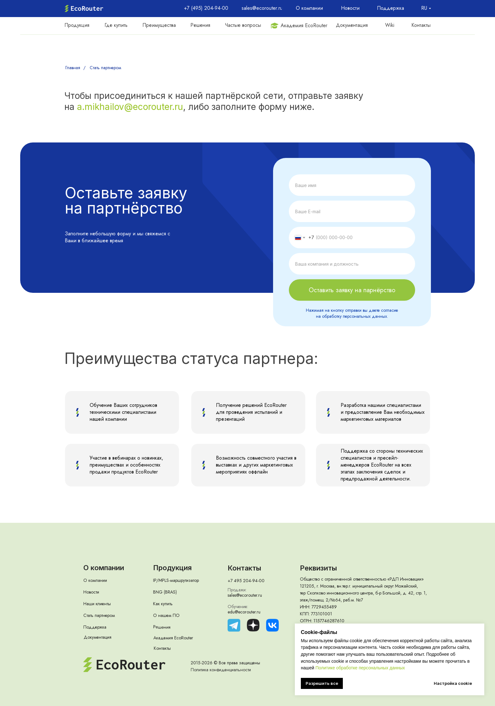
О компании (95, 580)
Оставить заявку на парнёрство (352, 290)
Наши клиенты (97, 603)
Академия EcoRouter (173, 638)
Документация (97, 637)
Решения (161, 627)
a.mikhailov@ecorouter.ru (130, 106)
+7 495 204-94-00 (246, 580)
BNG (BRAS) (165, 592)
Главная (72, 67)
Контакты (162, 648)
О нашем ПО (166, 615)
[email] (352, 211)
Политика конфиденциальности (221, 670)
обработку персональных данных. (355, 316)
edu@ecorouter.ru (244, 612)
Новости (91, 592)
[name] (352, 185)
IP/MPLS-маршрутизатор (176, 580)
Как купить (163, 603)
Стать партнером (105, 67)
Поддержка (94, 627)
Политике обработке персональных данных (360, 667)
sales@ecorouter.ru (245, 595)
